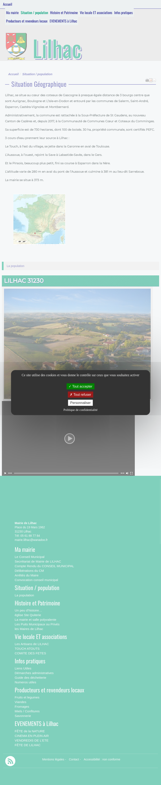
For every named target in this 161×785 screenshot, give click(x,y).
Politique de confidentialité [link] (80, 410)
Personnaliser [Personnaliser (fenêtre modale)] (80, 403)
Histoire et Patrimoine (64, 12)
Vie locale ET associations (96, 12)
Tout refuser (80, 394)
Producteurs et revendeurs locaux (27, 21)
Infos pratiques (123, 12)
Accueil (7, 4)
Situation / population (34, 12)
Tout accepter (80, 386)
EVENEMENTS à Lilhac (63, 21)
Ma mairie (12, 12)
